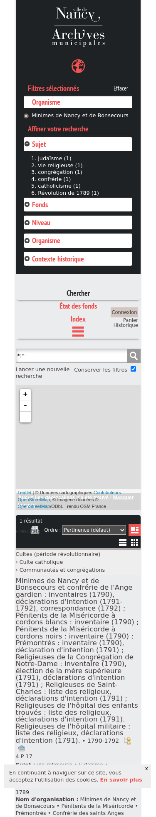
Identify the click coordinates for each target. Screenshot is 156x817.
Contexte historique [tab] (54, 259)
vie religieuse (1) (60, 165)
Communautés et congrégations (62, 570)
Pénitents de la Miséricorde (97, 806)
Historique (126, 325)
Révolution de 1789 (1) (68, 193)
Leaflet (25, 492)
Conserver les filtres (100, 370)
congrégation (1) (60, 172)
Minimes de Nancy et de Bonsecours (80, 115)
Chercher (78, 293)
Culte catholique (41, 562)
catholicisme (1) (59, 186)
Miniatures (135, 542)
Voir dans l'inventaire (127, 740)
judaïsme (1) (54, 158)
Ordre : (52, 530)
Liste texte (122, 544)
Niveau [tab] (37, 222)
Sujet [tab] (35, 144)
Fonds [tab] (36, 204)
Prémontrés (31, 813)
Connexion (124, 312)
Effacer (121, 88)
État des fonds (78, 306)
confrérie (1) (54, 179)
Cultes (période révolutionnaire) (58, 554)
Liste (135, 530)
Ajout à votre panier (21, 748)
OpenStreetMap (34, 506)
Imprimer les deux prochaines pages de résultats (35, 531)
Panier (130, 320)
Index (78, 319)
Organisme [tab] (42, 240)
